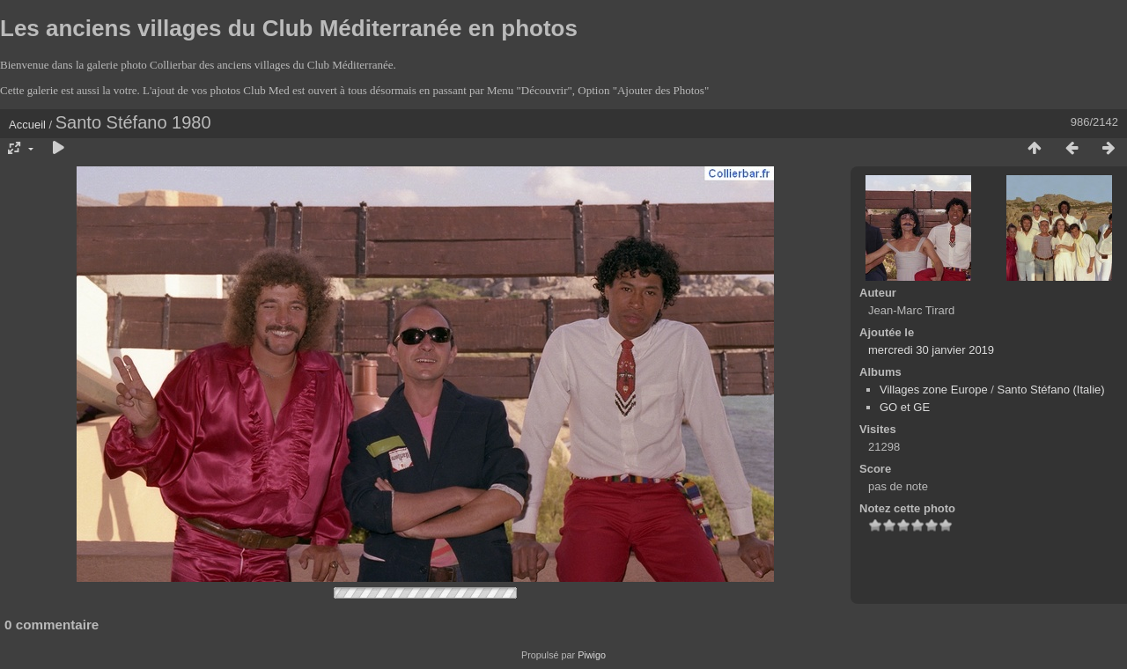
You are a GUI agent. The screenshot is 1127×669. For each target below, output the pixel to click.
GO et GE (905, 407)
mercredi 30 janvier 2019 (931, 350)
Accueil (27, 124)
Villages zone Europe (934, 389)
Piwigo (592, 655)
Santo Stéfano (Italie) (1050, 389)
